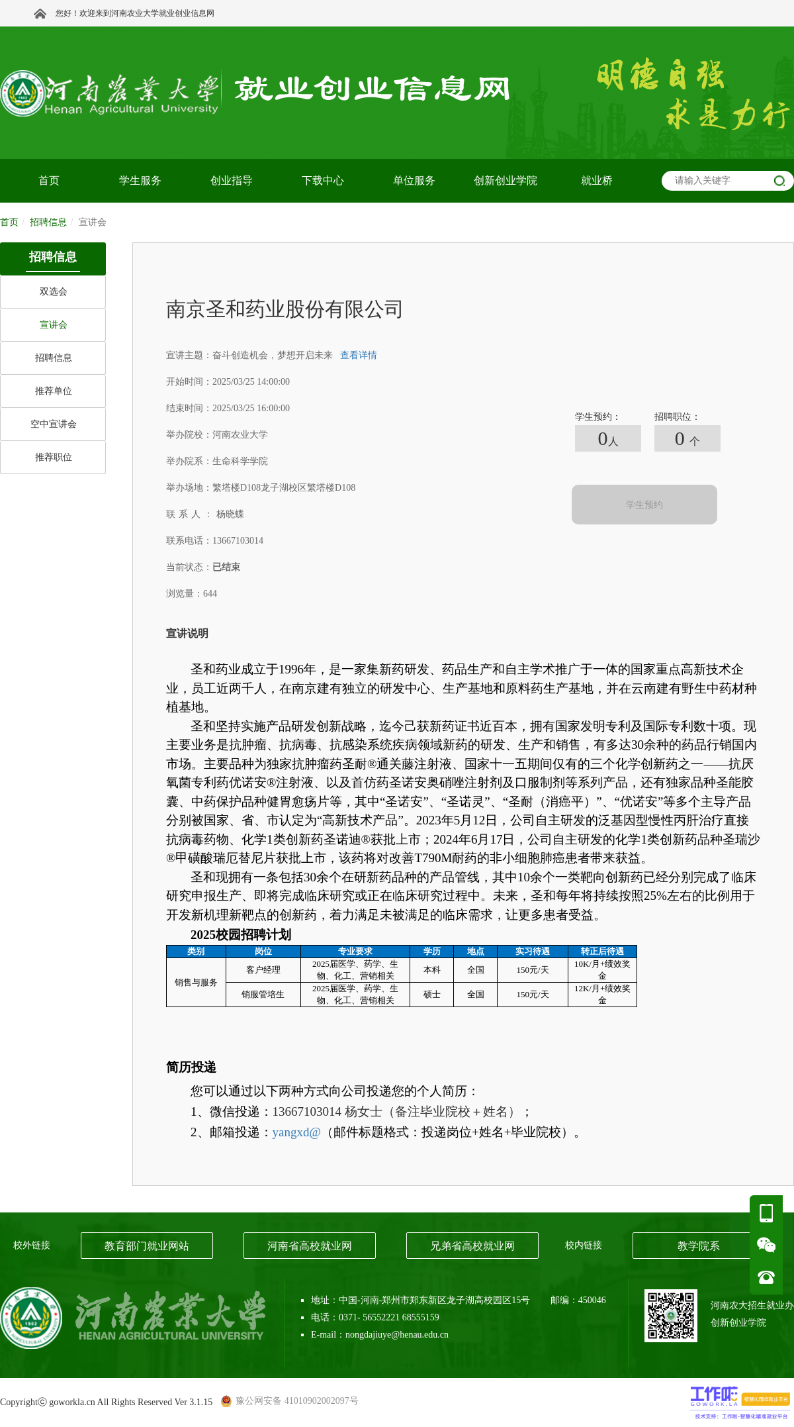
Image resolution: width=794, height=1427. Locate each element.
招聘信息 (53, 358)
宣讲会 (53, 325)
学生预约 (644, 505)
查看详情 (358, 355)
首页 (9, 222)
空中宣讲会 (53, 424)
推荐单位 (53, 391)
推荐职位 (53, 457)
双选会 (53, 292)
